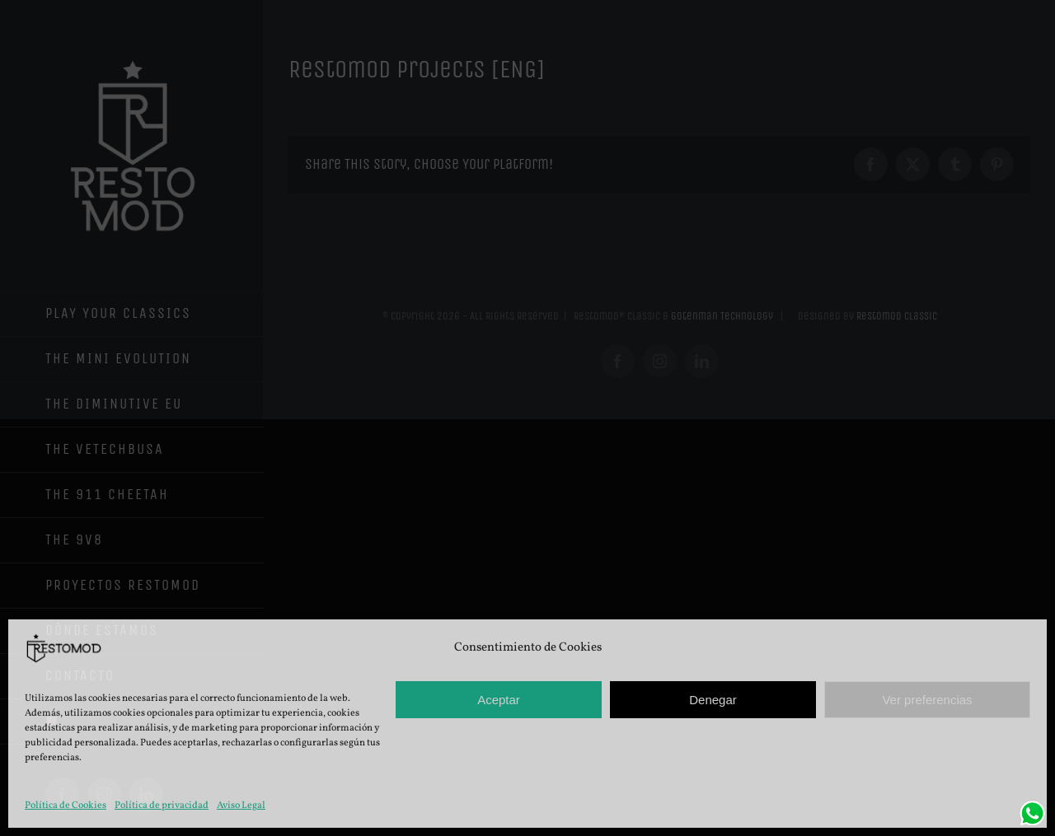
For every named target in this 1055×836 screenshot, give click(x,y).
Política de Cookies (65, 805)
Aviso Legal (241, 805)
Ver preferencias (927, 700)
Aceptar (498, 700)
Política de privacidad (162, 805)
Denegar (713, 700)
